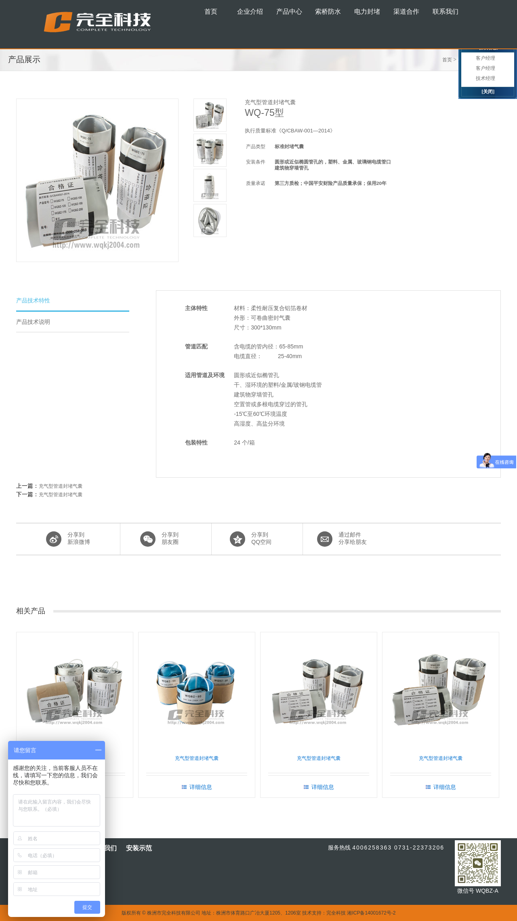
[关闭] (487, 91)
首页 (447, 60)
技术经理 (485, 78)
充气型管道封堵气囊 (60, 486)
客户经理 (485, 58)
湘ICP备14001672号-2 (371, 913)
